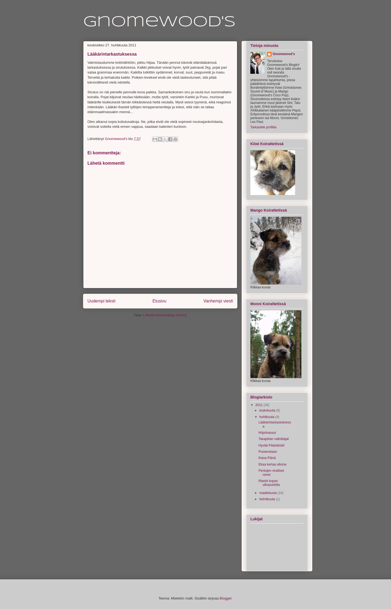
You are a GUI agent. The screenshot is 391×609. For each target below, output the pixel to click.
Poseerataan (267, 452)
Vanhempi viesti (218, 301)
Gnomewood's (159, 22)
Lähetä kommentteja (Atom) (165, 315)
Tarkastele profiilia (263, 127)
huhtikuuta (267, 417)
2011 (260, 405)
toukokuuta (267, 410)
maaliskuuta (268, 493)
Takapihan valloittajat (273, 439)
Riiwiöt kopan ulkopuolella (269, 483)
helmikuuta (267, 499)
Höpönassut (267, 433)
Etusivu (159, 301)
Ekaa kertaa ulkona (272, 464)
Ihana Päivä (267, 458)
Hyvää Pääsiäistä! (271, 445)
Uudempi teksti (101, 301)
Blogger (226, 598)
